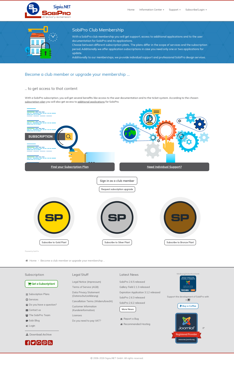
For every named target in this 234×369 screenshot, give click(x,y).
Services (33, 299)
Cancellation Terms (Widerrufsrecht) (92, 301)
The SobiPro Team (39, 315)
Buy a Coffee (188, 306)
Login (32, 325)
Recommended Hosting (137, 324)
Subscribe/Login (196, 9)
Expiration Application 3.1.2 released (140, 292)
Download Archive (40, 334)
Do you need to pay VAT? (86, 320)
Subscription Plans (39, 294)
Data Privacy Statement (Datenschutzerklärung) (86, 294)
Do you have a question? (43, 304)
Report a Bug (131, 318)
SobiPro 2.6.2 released (132, 302)
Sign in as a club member (117, 180)
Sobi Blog (34, 320)
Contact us (35, 310)
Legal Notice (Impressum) (86, 281)
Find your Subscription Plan (69, 167)
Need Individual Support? (164, 167)
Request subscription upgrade (117, 189)
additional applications (91, 101)
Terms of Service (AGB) (85, 287)
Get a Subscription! (41, 283)
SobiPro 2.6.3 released (132, 297)
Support (175, 9)
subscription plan (35, 101)
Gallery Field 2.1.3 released (135, 287)
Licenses (77, 315)
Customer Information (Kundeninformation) (84, 308)
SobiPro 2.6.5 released (132, 281)
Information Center (151, 9)
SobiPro (36, 251)
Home (131, 9)
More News (128, 309)
